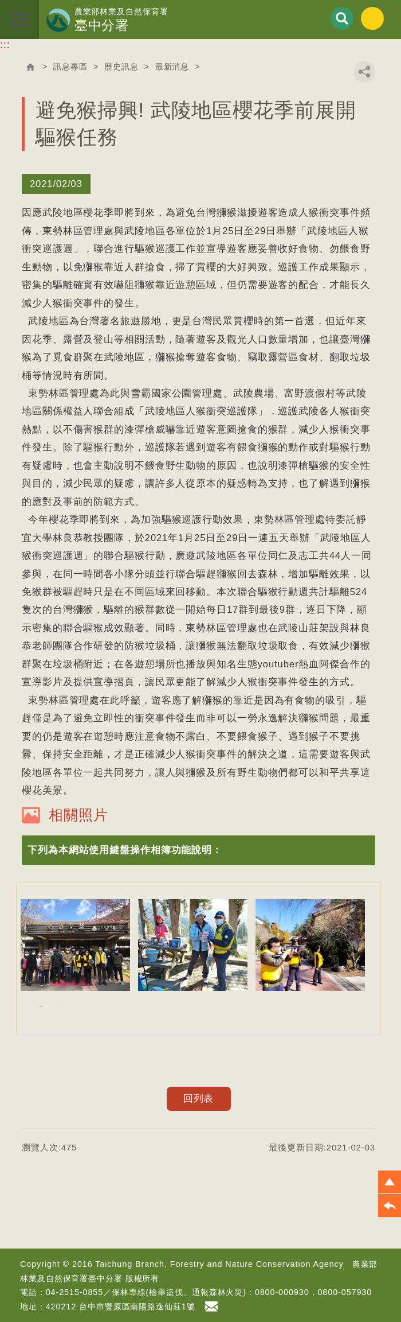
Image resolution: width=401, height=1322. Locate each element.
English (372, 18)
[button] (198, 850)
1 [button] (41, 1006)
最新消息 (172, 66)
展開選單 (19, 19)
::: (5, 44)
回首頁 (30, 67)
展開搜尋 (342, 18)
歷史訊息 (121, 66)
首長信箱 (213, 1306)
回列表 (198, 1098)
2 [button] (58, 1006)
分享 (364, 72)
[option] (75, 945)
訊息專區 (70, 66)
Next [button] (380, 958)
